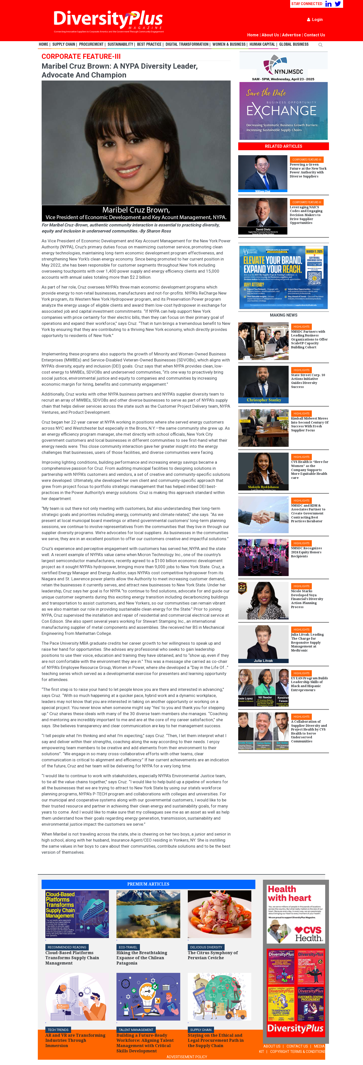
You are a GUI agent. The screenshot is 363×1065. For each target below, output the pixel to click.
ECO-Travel (128, 947)
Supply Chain (200, 1030)
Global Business (294, 44)
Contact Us (314, 35)
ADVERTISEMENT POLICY (187, 1057)
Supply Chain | (64, 44)
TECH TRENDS (58, 1030)
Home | (44, 44)
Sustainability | (121, 44)
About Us (270, 35)
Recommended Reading (67, 947)
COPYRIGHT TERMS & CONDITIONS (298, 1052)
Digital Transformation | (188, 44)
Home (253, 35)
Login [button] (315, 19)
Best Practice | (150, 44)
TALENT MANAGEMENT (136, 1030)
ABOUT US (272, 1046)
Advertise (291, 35)
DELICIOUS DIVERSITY (206, 947)
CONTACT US (297, 1046)
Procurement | (92, 44)
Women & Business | (230, 44)
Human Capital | (263, 44)
